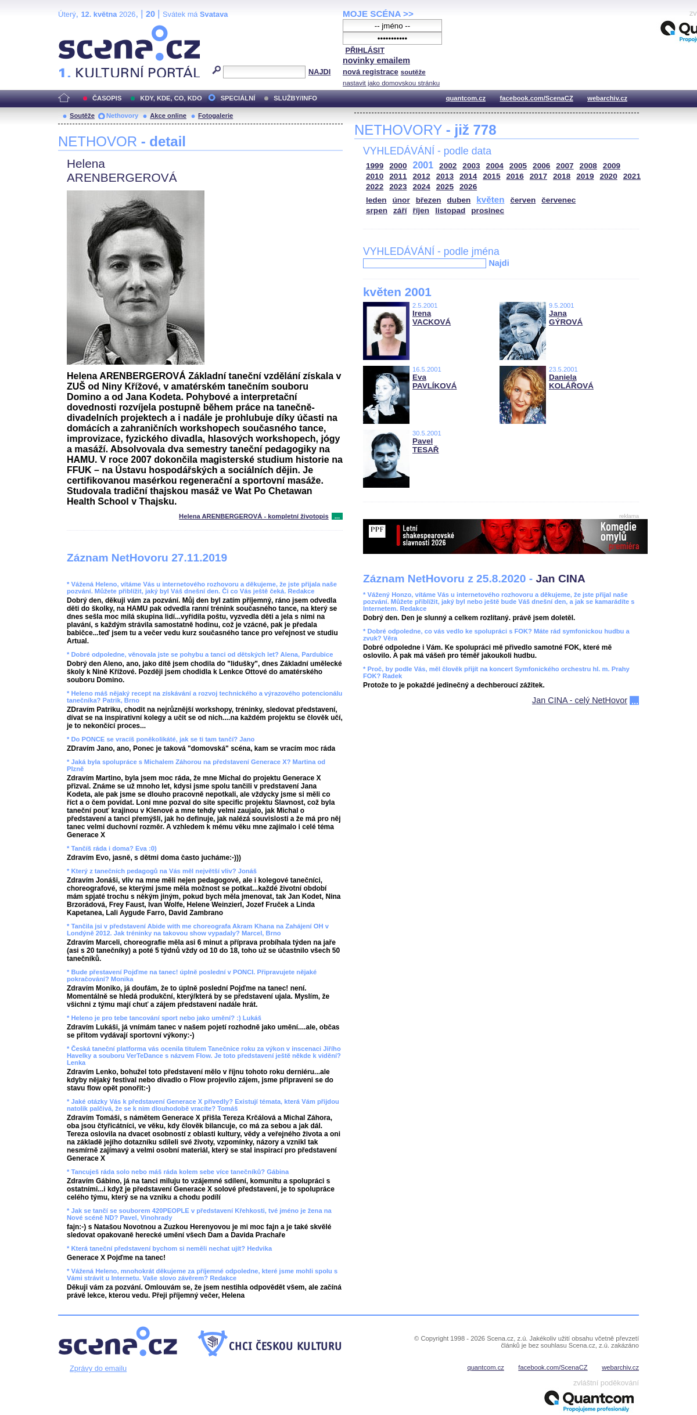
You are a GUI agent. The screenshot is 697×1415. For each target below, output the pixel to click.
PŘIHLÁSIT (365, 50)
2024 (421, 186)
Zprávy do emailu (98, 1368)
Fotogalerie (215, 115)
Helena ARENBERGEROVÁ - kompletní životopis (254, 516)
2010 (374, 176)
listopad (450, 210)
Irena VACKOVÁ (431, 317)
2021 (632, 176)
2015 (491, 176)
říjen (420, 210)
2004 (495, 165)
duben (459, 200)
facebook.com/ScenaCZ (536, 98)
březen (428, 200)
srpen (376, 210)
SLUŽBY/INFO (295, 98)
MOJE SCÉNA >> (378, 14)
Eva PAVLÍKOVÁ (434, 381)
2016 (515, 176)
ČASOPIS (106, 98)
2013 (445, 176)
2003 (471, 165)
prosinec (487, 210)
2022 (374, 186)
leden (376, 200)
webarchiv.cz (607, 98)
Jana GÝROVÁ (566, 317)
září (400, 210)
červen (523, 200)
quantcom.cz (466, 98)
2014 (468, 176)
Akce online (168, 115)
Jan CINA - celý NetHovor (579, 700)
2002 (448, 165)
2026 (468, 186)
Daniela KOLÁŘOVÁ (571, 381)
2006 (541, 165)
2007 (564, 165)
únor (401, 200)
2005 (518, 165)
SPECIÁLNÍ (238, 98)
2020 (608, 176)
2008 (588, 165)
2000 (398, 165)
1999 (374, 165)
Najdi (498, 263)
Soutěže (82, 115)
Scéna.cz (78, 30)
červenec (558, 200)
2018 (561, 176)
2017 (538, 176)
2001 (423, 165)
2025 (445, 186)
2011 (398, 176)
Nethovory (122, 115)
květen (490, 199)
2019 (585, 176)
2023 (398, 186)
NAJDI (319, 71)
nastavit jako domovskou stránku (391, 83)
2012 (421, 176)
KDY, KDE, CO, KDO (171, 98)
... (337, 516)
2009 (611, 165)
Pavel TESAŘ (425, 445)
